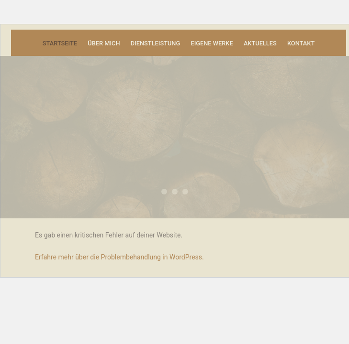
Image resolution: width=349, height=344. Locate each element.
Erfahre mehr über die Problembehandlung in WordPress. (119, 257)
